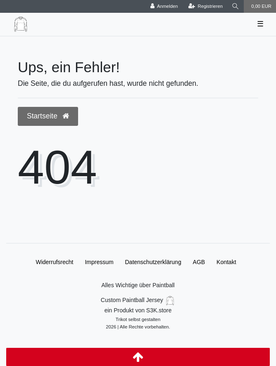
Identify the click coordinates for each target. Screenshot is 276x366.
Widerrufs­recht (54, 262)
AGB (199, 262)
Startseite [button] (48, 116)
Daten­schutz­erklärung (153, 262)
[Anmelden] (164, 6)
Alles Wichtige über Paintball (137, 285)
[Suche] (235, 6)
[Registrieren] (205, 6)
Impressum (99, 262)
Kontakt (226, 262)
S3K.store (158, 310)
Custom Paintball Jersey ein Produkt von (138, 312)
